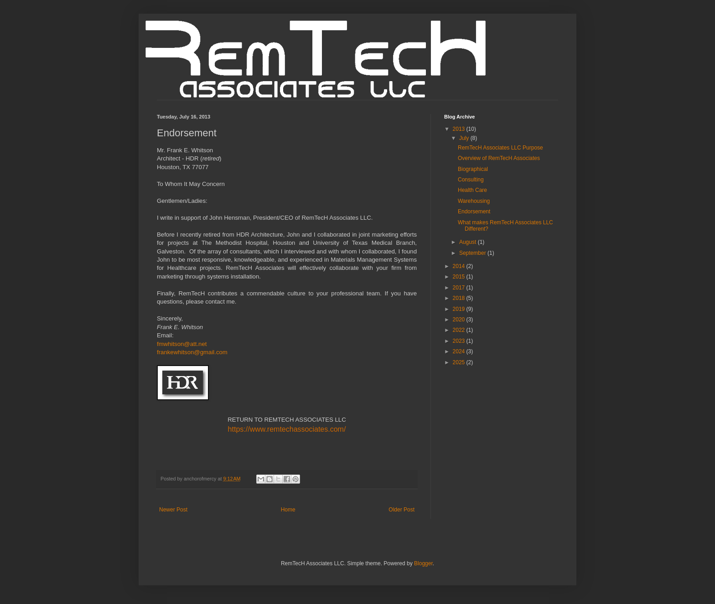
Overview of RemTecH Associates (499, 158)
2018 (459, 298)
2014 (459, 266)
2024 (459, 351)
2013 (459, 129)
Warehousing (474, 201)
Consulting (471, 179)
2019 (459, 309)
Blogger (423, 563)
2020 (459, 319)
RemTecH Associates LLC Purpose (500, 148)
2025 (459, 362)
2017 (459, 287)
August (468, 242)
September (473, 253)
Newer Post (173, 509)
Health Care (472, 190)
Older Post (401, 509)
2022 (459, 330)
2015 (459, 277)
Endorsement (474, 211)
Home (288, 509)
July (465, 138)
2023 (459, 341)
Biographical (473, 169)
